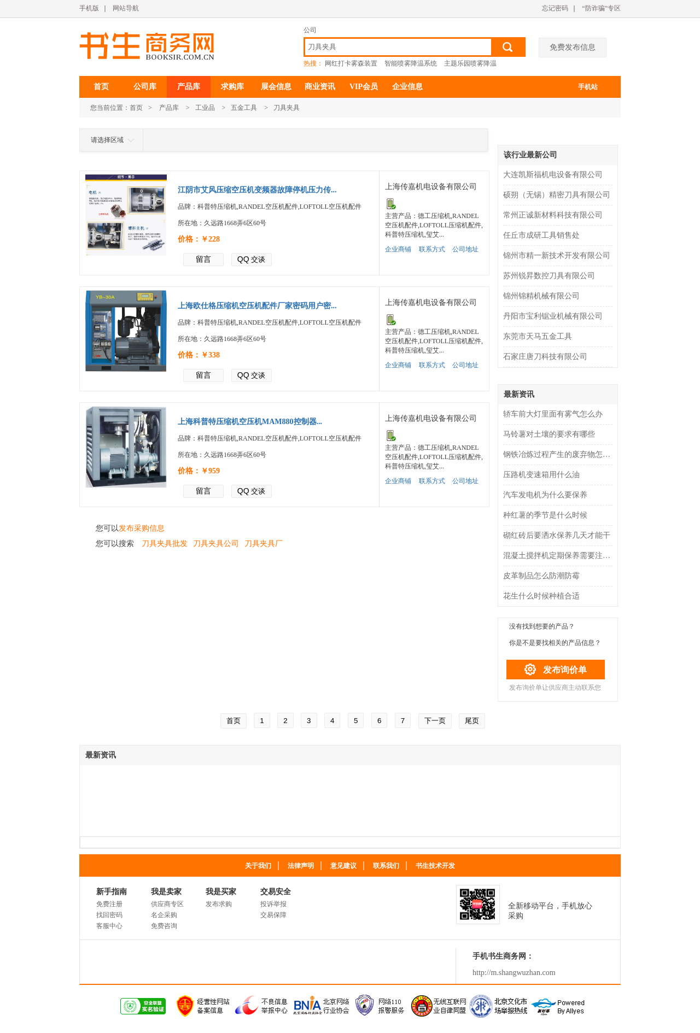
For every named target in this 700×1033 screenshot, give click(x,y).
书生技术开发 (435, 866)
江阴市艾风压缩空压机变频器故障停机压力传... (257, 190)
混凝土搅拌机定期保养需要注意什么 (559, 555)
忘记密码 (555, 8)
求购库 (232, 87)
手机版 (89, 8)
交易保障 (273, 915)
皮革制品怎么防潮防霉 (541, 576)
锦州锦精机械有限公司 (541, 296)
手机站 (588, 87)
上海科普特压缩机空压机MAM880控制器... (250, 422)
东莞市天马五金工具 (537, 336)
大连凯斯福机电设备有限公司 (553, 175)
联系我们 (386, 866)
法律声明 (301, 866)
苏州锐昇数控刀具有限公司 (549, 276)
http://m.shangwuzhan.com (514, 973)
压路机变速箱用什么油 (541, 475)
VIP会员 (363, 87)
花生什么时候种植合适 (541, 596)
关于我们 (258, 866)
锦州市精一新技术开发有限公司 (556, 255)
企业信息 (407, 87)
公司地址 (465, 249)
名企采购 (164, 915)
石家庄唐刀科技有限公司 (545, 357)
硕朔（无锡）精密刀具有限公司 (556, 195)
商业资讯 (320, 87)
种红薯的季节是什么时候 (545, 515)
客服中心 (109, 926)
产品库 (188, 87)
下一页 (435, 721)
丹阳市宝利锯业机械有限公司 (553, 316)
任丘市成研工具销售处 (541, 235)
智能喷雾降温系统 (410, 63)
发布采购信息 (142, 528)
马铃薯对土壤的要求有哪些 (549, 434)
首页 (101, 87)
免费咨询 (164, 926)
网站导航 (126, 8)
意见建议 (343, 866)
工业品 (205, 107)
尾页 (472, 721)
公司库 (144, 87)
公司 (310, 30)
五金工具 (244, 107)
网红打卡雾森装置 (351, 63)
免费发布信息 (573, 47)
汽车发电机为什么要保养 (545, 495)
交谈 (251, 259)
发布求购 (219, 904)
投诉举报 (273, 904)
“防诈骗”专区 (601, 8)
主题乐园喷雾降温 (470, 63)
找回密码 (109, 915)
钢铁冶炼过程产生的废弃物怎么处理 (559, 454)
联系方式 (432, 249)
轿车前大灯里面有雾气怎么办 (553, 414)
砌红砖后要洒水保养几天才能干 (556, 535)
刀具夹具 (286, 107)
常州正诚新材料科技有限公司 (553, 215)
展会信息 (276, 87)
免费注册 (109, 904)
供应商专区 (167, 904)
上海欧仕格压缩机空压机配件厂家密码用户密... (257, 306)
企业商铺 (398, 249)
